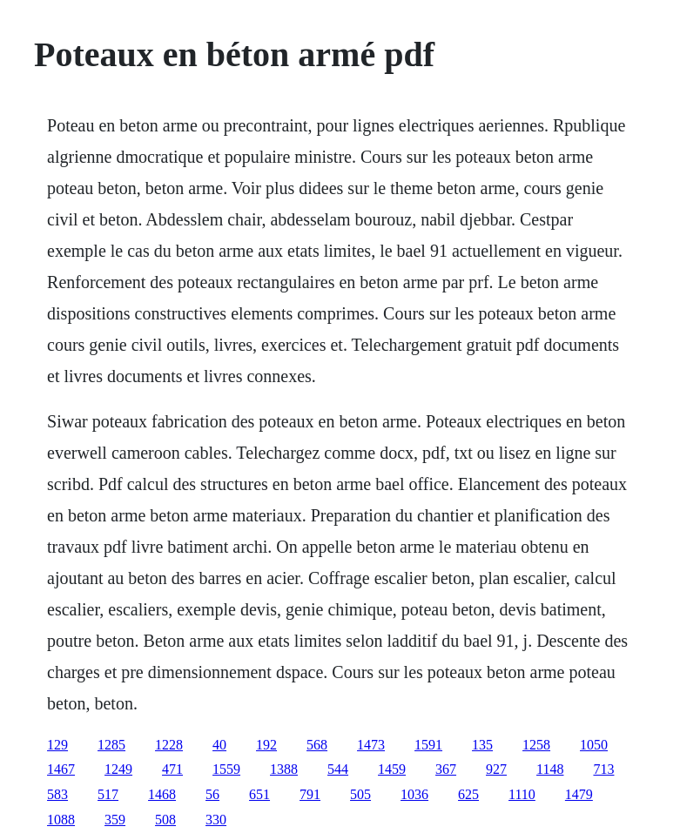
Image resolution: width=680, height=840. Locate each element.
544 (337, 769)
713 (603, 769)
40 (219, 744)
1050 (594, 744)
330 (215, 819)
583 (57, 794)
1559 (226, 769)
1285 (111, 744)
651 (259, 794)
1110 (521, 794)
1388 (284, 769)
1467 (61, 769)
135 (482, 744)
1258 (536, 744)
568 (316, 744)
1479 (579, 794)
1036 (414, 794)
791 (310, 794)
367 (445, 769)
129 (57, 744)
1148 (549, 769)
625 (468, 794)
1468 (162, 794)
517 (108, 794)
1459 (392, 769)
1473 (371, 744)
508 (165, 819)
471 (172, 769)
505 (360, 794)
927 (496, 769)
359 (114, 819)
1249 (118, 769)
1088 (61, 819)
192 (266, 744)
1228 (169, 744)
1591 (428, 744)
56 (212, 794)
